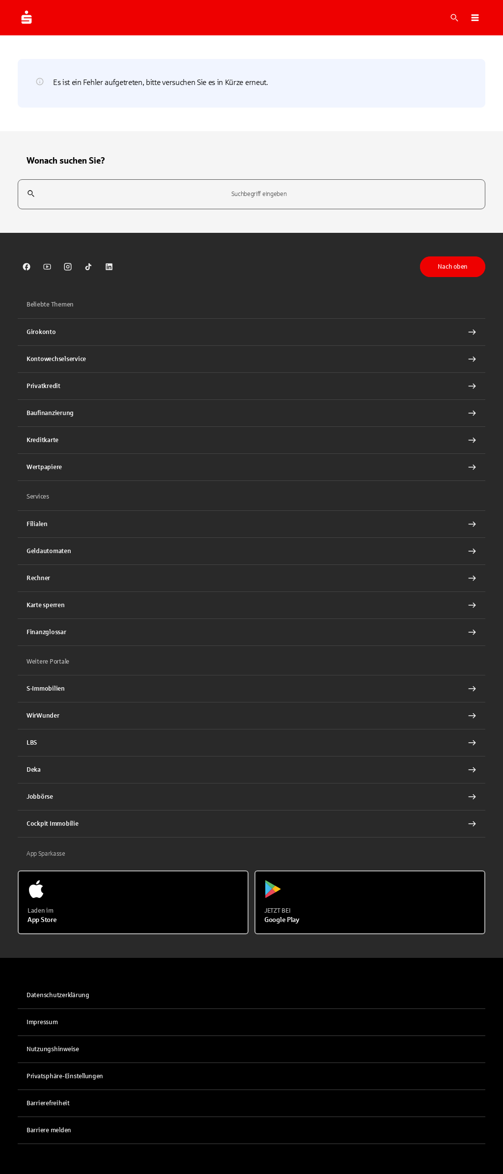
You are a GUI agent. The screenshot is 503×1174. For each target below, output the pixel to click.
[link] (26, 267)
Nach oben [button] (453, 266)
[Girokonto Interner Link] (251, 332)
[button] (475, 17)
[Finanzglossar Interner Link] (251, 632)
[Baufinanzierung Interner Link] (251, 413)
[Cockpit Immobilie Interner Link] (251, 824)
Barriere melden (49, 1130)
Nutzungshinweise (53, 1049)
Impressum (42, 1022)
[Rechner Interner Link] (251, 578)
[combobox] (251, 194)
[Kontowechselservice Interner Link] (251, 359)
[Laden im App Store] (133, 902)
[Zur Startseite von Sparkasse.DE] (26, 18)
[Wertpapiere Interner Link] (251, 467)
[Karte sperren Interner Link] (251, 605)
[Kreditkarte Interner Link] (251, 440)
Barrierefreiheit (48, 1103)
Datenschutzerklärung (58, 995)
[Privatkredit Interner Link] (251, 386)
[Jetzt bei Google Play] (369, 902)
